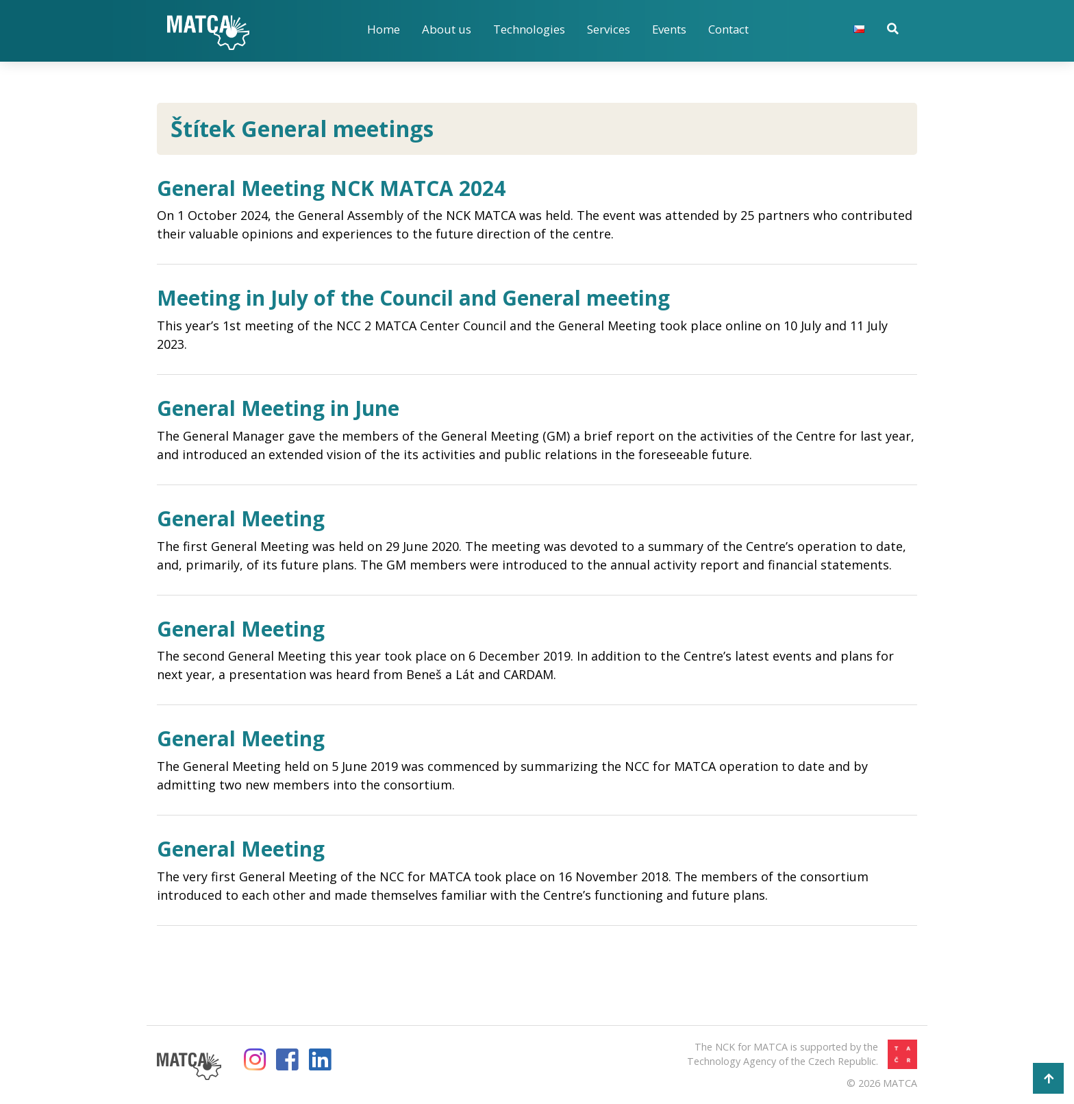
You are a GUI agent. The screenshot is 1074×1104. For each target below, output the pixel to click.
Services (608, 29)
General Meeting (244, 518)
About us (446, 29)
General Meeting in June (282, 407)
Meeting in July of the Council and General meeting (422, 297)
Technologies (529, 29)
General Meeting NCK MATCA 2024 (337, 187)
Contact (729, 29)
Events (669, 29)
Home (383, 29)
